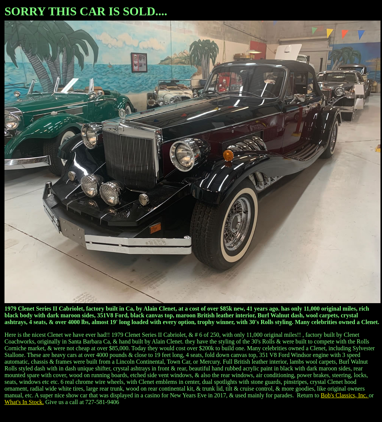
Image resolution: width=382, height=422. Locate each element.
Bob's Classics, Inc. (345, 395)
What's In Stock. (24, 402)
